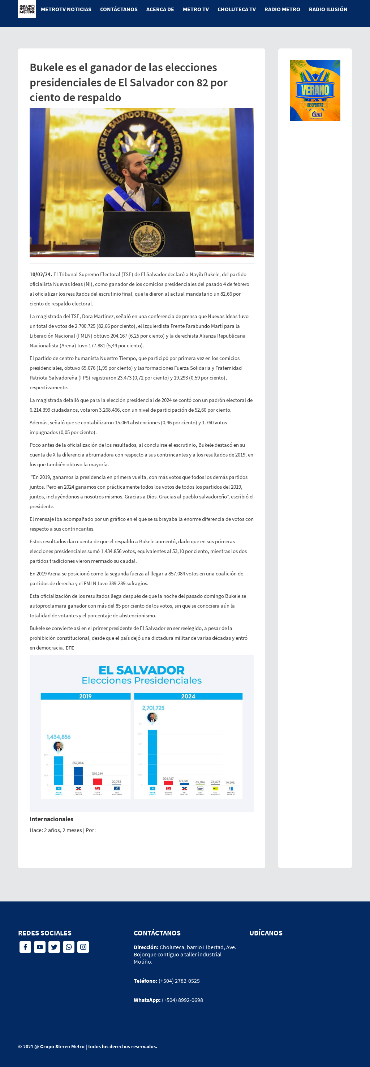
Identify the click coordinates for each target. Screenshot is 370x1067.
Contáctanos (119, 9)
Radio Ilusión (328, 9)
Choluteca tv (237, 9)
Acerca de (160, 9)
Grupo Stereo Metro (62, 1046)
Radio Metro (282, 9)
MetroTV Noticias (66, 9)
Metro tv (196, 9)
